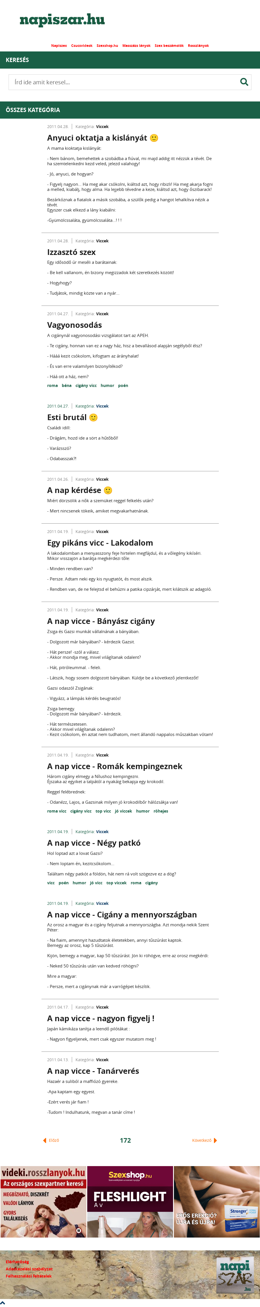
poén (123, 385)
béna (67, 385)
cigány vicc (87, 385)
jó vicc (97, 882)
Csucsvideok (81, 45)
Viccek (102, 126)
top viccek (117, 882)
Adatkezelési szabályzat (29, 1269)
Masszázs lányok (136, 45)
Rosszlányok (198, 45)
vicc (51, 882)
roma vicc (57, 811)
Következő (204, 1140)
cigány (151, 882)
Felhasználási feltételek (29, 1276)
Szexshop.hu (107, 45)
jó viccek (124, 811)
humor (108, 385)
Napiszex (59, 45)
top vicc (104, 811)
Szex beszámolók (169, 45)
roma (53, 385)
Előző (51, 1140)
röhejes (161, 811)
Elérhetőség (17, 1261)
